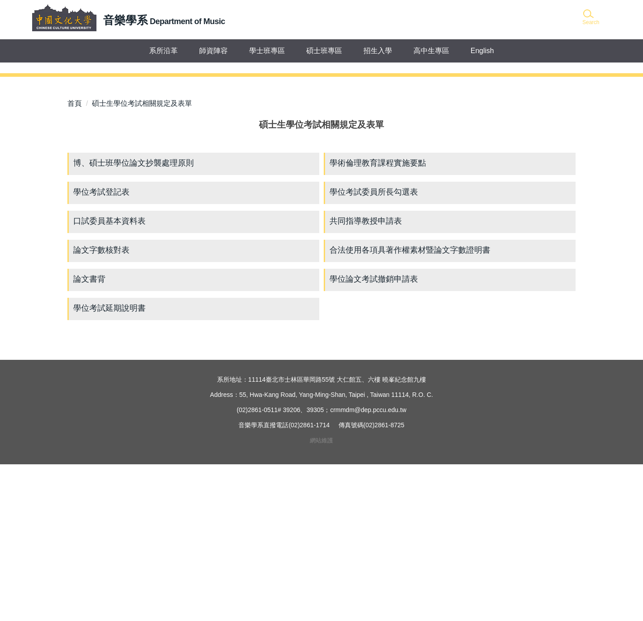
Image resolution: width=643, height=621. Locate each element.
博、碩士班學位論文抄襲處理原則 (133, 319)
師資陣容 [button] (213, 50)
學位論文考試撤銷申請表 (374, 435)
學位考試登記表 (101, 348)
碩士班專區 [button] (324, 50)
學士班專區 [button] (267, 50)
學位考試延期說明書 (109, 464)
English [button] (482, 50)
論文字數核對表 (101, 406)
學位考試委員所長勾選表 (374, 348)
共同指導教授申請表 (366, 377)
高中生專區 (431, 50)
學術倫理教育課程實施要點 (378, 319)
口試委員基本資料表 (109, 377)
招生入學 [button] (377, 50)
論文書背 (89, 435)
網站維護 (321, 597)
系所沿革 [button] (163, 50)
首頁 (74, 260)
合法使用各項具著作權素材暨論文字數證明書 (410, 406)
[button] (590, 17)
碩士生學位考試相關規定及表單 (142, 260)
